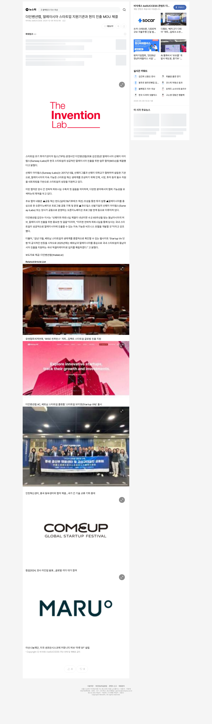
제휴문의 (122, 686)
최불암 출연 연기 (173, 76)
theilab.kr (58, 254)
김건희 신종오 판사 (147, 76)
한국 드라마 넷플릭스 (148, 95)
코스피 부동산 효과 (174, 82)
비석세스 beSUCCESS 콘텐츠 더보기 (153, 5)
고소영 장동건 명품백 (175, 95)
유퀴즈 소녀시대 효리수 (176, 89)
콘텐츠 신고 (113, 686)
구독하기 (180, 7)
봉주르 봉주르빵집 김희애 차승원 (149, 82)
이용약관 (90, 686)
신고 (63, 21)
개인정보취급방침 (101, 686)
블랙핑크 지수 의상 (147, 89)
